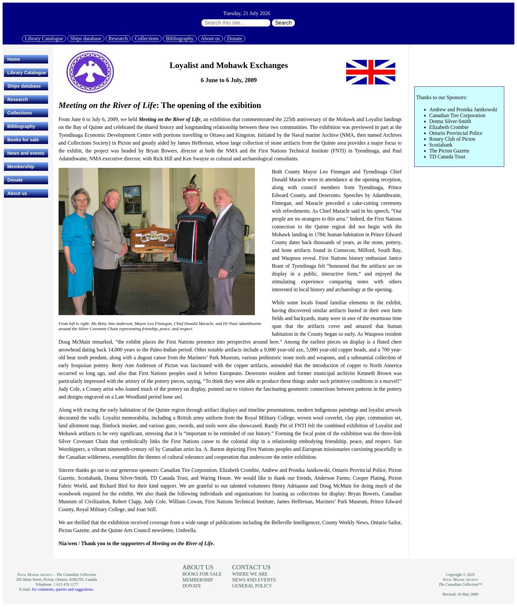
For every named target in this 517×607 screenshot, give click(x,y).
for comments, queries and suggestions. (63, 589)
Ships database (85, 38)
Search (283, 23)
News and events (26, 153)
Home (13, 59)
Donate (234, 38)
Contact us (251, 567)
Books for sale (23, 139)
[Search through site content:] (236, 23)
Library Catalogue (44, 38)
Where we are (249, 574)
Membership (20, 166)
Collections (147, 38)
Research (118, 38)
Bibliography (179, 38)
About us (210, 38)
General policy (252, 585)
